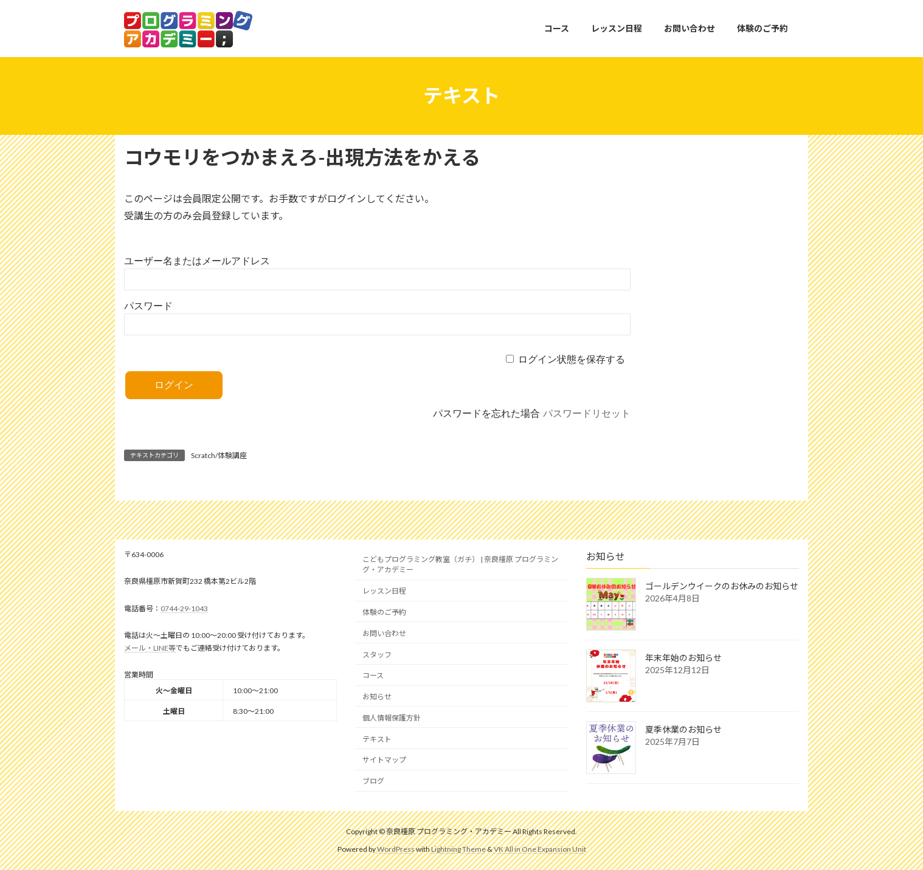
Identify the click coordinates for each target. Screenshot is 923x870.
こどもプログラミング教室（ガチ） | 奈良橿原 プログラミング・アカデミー (460, 564)
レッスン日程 (384, 590)
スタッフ (377, 654)
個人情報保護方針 (391, 717)
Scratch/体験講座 (219, 455)
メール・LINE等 (150, 647)
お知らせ (377, 696)
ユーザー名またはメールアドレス (197, 261)
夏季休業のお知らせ (683, 729)
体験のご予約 (384, 611)
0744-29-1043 (184, 607)
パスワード (148, 306)
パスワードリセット (587, 413)
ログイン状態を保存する (571, 359)
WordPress (396, 848)
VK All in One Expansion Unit (540, 848)
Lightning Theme (458, 848)
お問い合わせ (384, 632)
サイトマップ (384, 759)
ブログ (373, 781)
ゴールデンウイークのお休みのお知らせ (721, 586)
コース (373, 675)
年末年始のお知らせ (683, 657)
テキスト (377, 738)
